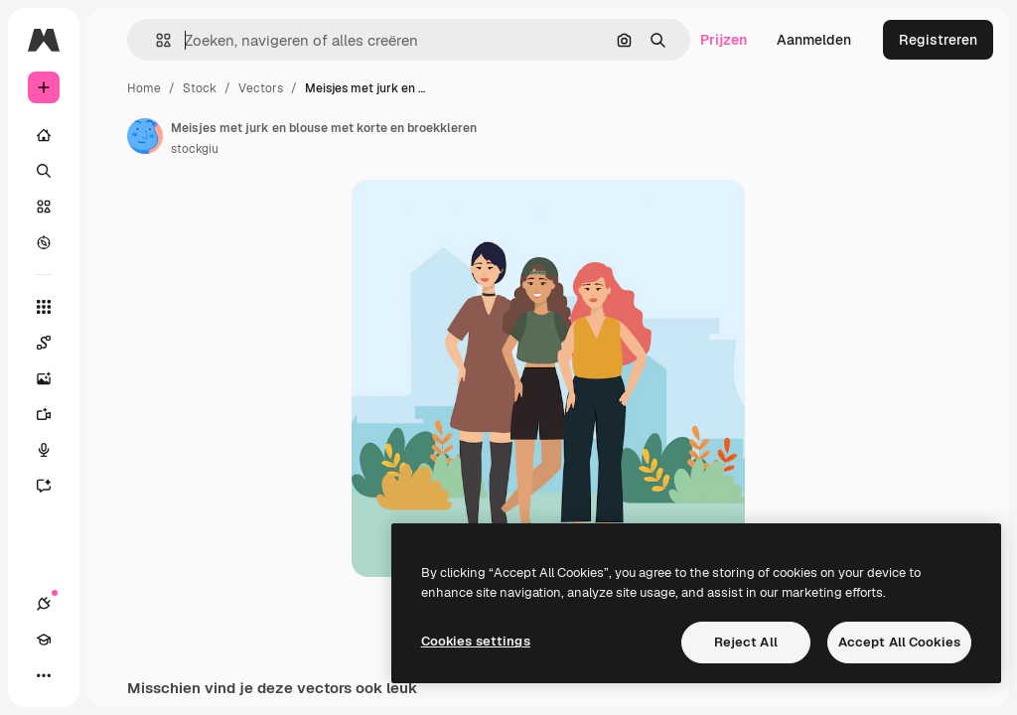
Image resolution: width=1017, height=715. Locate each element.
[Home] (44, 135)
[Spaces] (53, 342)
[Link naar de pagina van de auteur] (145, 136)
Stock (200, 88)
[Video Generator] (53, 414)
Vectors (260, 88)
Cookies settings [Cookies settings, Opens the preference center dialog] (475, 641)
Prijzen (723, 40)
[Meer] (44, 675)
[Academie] (44, 639)
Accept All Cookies (899, 642)
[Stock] (44, 206)
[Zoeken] (44, 171)
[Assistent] (53, 485)
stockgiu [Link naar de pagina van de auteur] (194, 149)
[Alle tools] (44, 307)
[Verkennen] (44, 242)
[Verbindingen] (44, 604)
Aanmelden (814, 40)
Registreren (938, 40)
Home (144, 88)
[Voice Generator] (53, 450)
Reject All (746, 642)
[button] (155, 40)
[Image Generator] (53, 378)
